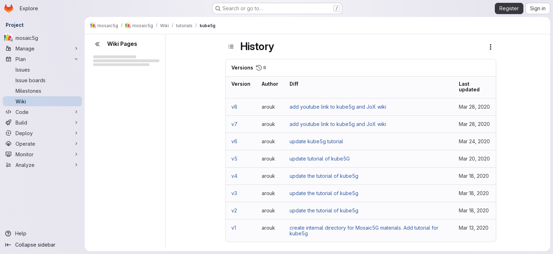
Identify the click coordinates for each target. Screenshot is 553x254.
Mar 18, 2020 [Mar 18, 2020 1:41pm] (474, 176)
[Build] (42, 122)
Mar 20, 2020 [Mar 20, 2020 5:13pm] (474, 159)
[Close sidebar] (97, 44)
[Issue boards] (42, 80)
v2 (234, 210)
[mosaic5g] (42, 38)
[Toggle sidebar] (231, 46)
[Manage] (42, 48)
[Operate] (42, 144)
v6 (234, 141)
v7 (234, 124)
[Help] (42, 233)
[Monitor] (42, 154)
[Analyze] (42, 165)
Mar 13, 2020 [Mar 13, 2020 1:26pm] (473, 228)
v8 (234, 107)
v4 (234, 176)
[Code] (42, 112)
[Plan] (42, 59)
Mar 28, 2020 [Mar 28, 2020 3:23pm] (474, 107)
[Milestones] (42, 91)
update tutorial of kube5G (320, 159)
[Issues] (42, 69)
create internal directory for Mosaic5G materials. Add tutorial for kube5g (364, 230)
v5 (234, 159)
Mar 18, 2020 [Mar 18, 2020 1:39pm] (474, 210)
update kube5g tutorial (316, 141)
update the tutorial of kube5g (324, 176)
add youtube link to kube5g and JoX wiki (338, 107)
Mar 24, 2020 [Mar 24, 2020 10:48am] (474, 141)
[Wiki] (42, 101)
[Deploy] (42, 133)
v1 (233, 228)
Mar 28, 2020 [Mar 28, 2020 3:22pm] (474, 124)
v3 (234, 193)
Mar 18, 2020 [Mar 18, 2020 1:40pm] (474, 193)
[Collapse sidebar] (42, 245)
